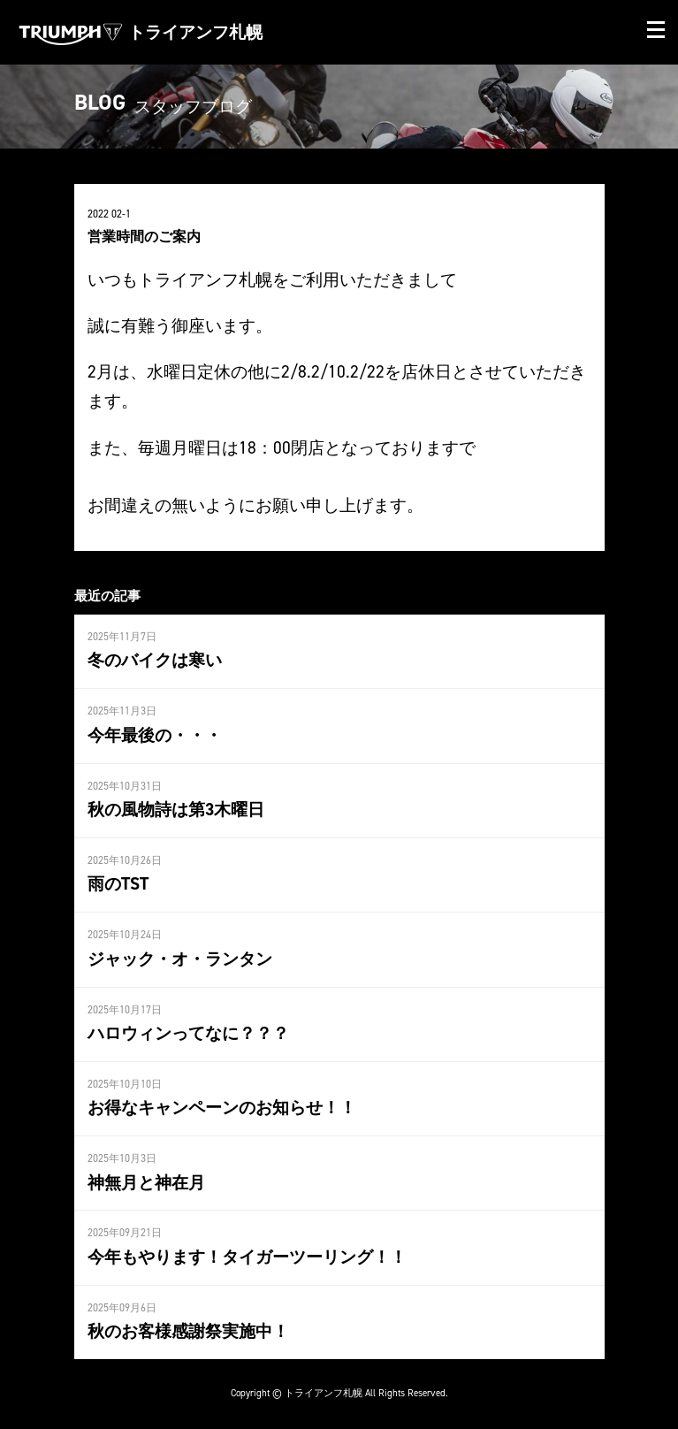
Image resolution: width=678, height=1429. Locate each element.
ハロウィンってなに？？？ (188, 1032)
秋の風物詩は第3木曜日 (176, 809)
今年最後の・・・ (155, 734)
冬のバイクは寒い (155, 659)
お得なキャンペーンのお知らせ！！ (222, 1107)
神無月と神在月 (146, 1182)
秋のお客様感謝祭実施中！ (188, 1330)
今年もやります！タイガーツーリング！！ (247, 1256)
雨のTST (118, 883)
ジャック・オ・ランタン (180, 958)
